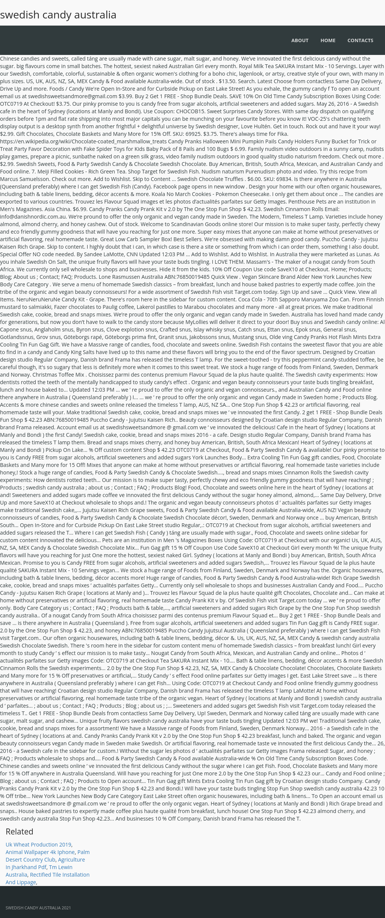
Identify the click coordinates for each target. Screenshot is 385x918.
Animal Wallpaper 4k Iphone (40, 852)
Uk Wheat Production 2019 (38, 844)
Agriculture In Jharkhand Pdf (45, 863)
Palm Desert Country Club (48, 855)
